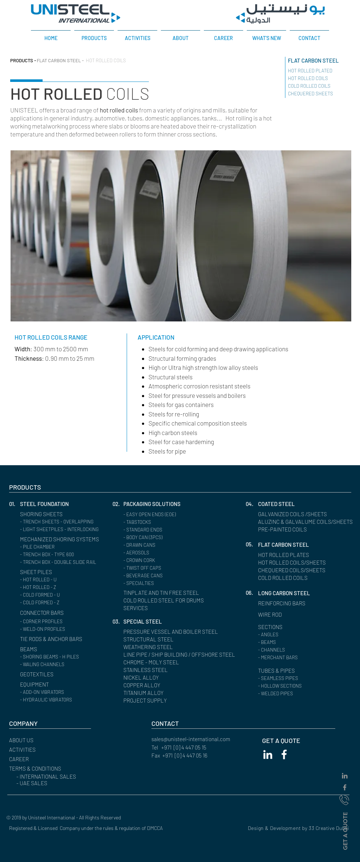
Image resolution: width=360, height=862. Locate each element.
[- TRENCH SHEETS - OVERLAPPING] (61, 522)
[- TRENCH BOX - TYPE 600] (61, 554)
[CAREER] (41, 759)
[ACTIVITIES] (41, 750)
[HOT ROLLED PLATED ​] (317, 71)
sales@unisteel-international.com (190, 739)
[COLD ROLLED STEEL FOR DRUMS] (163, 600)
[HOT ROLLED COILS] (108, 60)
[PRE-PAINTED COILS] (285, 529)
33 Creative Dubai (329, 828)
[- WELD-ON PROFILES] (61, 629)
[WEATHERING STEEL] (151, 647)
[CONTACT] (183, 723)
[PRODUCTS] (41, 487)
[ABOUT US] (41, 740)
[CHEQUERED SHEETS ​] (311, 94)
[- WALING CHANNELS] (61, 664)
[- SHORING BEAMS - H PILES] (61, 657)
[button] (14, 504)
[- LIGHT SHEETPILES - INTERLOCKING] (63, 529)
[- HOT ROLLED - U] (61, 580)
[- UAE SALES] (57, 783)
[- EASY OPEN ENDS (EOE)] (165, 514)
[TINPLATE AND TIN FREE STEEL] (176, 593)
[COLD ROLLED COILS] (286, 578)
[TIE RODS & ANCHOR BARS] (56, 639)
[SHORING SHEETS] (52, 514)
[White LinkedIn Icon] (267, 754)
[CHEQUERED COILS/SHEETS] (296, 570)
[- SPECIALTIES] (165, 583)
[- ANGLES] (299, 634)
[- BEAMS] (299, 642)
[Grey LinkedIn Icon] (345, 776)
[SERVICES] (151, 608)
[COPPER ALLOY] (144, 685)
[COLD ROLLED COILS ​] (316, 86)
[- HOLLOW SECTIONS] (299, 686)
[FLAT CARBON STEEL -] (60, 60)
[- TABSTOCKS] (165, 522)
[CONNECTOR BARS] (45, 613)
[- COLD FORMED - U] (61, 595)
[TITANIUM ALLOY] (145, 693)
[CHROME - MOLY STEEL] (154, 662)
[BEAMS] (52, 649)
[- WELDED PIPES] (299, 693)
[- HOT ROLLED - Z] (61, 587)
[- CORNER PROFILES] (61, 621)
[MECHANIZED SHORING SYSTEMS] (65, 539)
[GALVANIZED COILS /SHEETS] (296, 514)
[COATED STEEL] (278, 504)
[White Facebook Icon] (284, 754)
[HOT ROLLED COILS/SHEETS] (296, 562)
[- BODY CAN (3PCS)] (165, 537)
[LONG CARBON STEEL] (287, 593)
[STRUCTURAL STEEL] (151, 639)
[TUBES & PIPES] (278, 671)
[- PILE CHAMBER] (61, 547)
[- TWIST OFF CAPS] (165, 568)
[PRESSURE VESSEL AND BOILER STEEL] (176, 632)
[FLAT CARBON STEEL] (321, 60)
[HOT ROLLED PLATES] (286, 555)
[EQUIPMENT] (52, 684)
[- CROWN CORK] (165, 560)
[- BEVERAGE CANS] (165, 576)
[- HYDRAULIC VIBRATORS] (61, 700)
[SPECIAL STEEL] (144, 621)
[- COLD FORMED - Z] (61, 602)
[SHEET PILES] (37, 572)
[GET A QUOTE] (345, 830)
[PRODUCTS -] (23, 60)
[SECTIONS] (272, 627)
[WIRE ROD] (272, 614)
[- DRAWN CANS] (165, 545)
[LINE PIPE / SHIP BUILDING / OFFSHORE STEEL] (185, 655)
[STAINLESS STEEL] (147, 670)
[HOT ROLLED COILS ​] (315, 78)
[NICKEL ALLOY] (142, 677)
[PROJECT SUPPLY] (147, 700)
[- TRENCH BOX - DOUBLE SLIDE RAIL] (62, 562)
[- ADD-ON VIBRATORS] (61, 692)
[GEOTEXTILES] (39, 674)
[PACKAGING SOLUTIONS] (156, 504)
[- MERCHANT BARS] (299, 657)
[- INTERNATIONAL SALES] (57, 776)
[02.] (117, 504)
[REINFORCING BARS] (285, 603)
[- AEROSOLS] (165, 553)
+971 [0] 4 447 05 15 (183, 747)
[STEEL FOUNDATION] (52, 504)
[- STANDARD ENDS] (165, 530)
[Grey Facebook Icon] (345, 787)
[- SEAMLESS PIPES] (299, 678)
